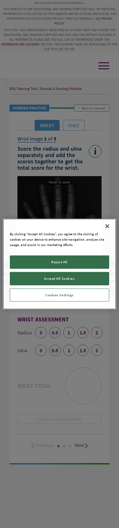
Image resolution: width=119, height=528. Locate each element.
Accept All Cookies (59, 278)
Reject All (59, 261)
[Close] (107, 226)
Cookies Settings (59, 294)
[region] (59, 264)
